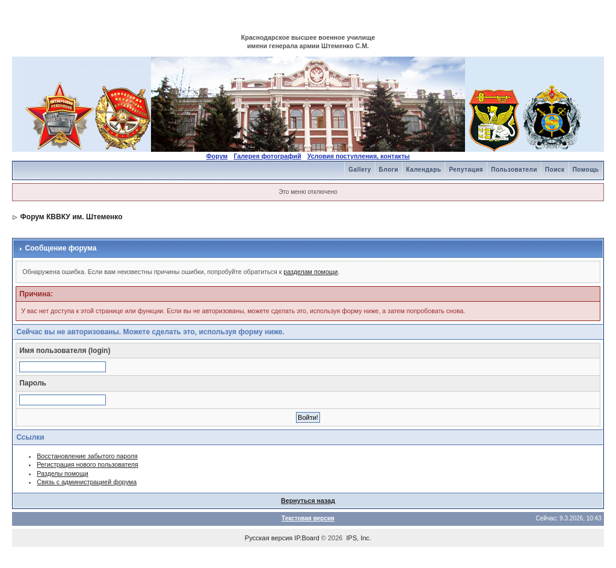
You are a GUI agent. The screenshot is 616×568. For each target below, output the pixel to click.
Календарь (423, 169)
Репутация (466, 169)
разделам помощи (310, 271)
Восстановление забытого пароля (87, 456)
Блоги (388, 169)
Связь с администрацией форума (87, 481)
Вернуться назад (308, 500)
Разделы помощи (62, 473)
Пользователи (514, 169)
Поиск (555, 169)
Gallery (359, 169)
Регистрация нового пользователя (87, 464)
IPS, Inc (358, 537)
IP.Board (306, 537)
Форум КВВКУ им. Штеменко (71, 217)
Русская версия (268, 537)
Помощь (586, 169)
